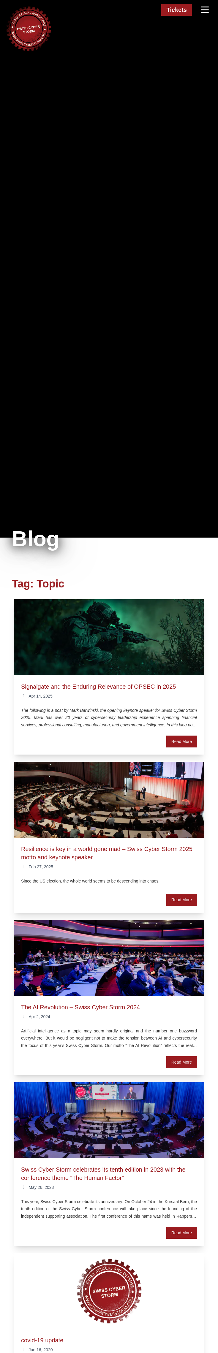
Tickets (176, 10)
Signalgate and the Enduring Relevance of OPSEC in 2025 (98, 686)
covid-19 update (42, 1340)
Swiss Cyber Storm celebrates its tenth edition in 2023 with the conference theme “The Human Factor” (103, 1173)
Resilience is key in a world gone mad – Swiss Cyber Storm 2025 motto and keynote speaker (106, 853)
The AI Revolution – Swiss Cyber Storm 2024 (80, 1007)
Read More (181, 741)
